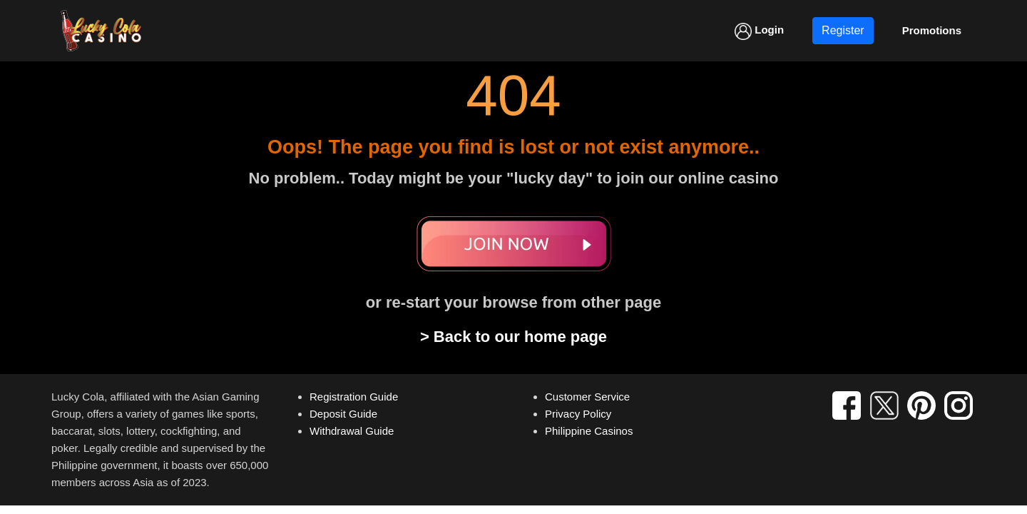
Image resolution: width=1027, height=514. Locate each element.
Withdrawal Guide (352, 431)
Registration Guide (354, 396)
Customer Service (587, 396)
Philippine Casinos (589, 431)
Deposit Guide (343, 414)
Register (843, 30)
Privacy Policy (578, 414)
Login (759, 31)
